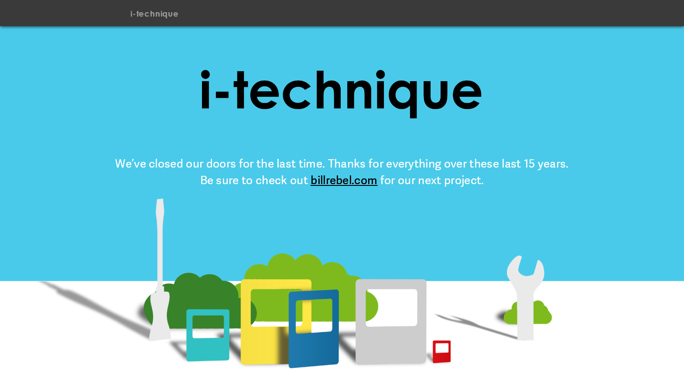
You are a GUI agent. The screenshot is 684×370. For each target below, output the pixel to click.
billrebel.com (344, 180)
